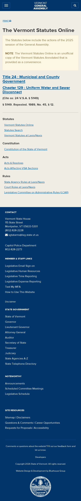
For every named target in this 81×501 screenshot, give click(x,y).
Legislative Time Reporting (21, 276)
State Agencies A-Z (16, 358)
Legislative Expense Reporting (23, 281)
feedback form (64, 446)
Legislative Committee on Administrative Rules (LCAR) (36, 192)
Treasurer (10, 348)
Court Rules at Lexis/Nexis (19, 187)
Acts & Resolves (13, 163)
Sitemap (10, 417)
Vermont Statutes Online (19, 125)
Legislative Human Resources (22, 271)
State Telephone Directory (20, 364)
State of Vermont (15, 316)
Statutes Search (13, 130)
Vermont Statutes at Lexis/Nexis (23, 135)
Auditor (9, 337)
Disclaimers (23, 417)
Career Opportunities (47, 422)
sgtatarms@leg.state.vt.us (21, 235)
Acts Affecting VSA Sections (21, 168)
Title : (31, 79)
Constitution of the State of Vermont (25, 149)
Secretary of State (15, 342)
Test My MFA (13, 286)
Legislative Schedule (17, 394)
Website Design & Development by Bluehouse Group (40, 471)
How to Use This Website (20, 292)
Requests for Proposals (18, 428)
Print (7, 21)
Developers (40, 457)
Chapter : (36, 89)
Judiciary (10, 353)
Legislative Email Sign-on (20, 266)
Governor (10, 322)
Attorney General (15, 332)
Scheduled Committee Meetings (24, 388)
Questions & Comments (19, 422)
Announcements (15, 383)
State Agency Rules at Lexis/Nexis (24, 182)
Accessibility (41, 428)
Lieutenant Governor (17, 327)
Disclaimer (10, 301)
